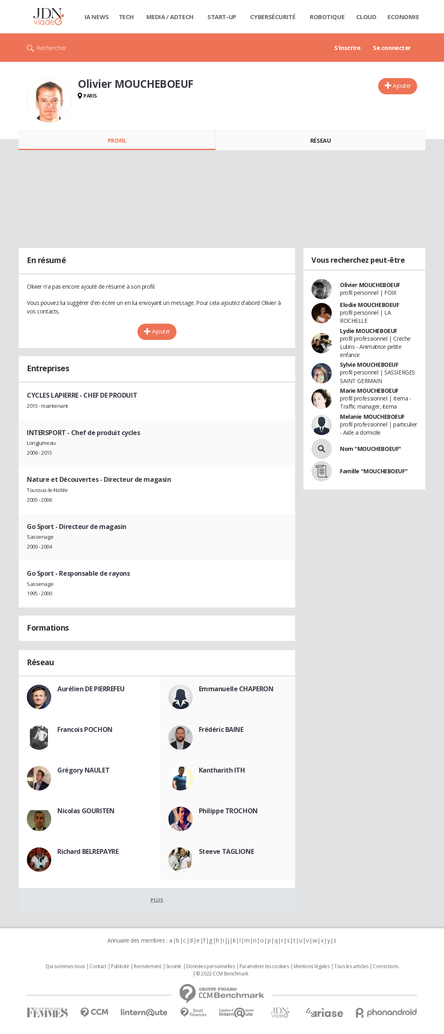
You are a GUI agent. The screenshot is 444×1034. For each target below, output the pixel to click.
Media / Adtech (170, 17)
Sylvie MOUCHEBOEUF (369, 364)
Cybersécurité (273, 17)
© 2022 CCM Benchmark (222, 974)
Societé (173, 966)
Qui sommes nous (65, 966)
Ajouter (402, 85)
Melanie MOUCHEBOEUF (372, 416)
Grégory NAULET (83, 770)
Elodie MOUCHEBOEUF (369, 305)
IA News (97, 17)
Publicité (120, 966)
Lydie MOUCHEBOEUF (368, 331)
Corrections (385, 966)
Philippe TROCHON (228, 810)
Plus (156, 899)
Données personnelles (210, 966)
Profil (117, 140)
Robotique (327, 17)
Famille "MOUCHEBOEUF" (373, 471)
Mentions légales (311, 966)
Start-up (221, 17)
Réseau (320, 140)
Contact (97, 966)
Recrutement (147, 966)
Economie (403, 17)
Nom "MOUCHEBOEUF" (370, 449)
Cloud (366, 17)
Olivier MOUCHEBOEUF (370, 285)
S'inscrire (347, 48)
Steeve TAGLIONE (226, 851)
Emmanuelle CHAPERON (236, 688)
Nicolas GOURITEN (85, 810)
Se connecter (392, 48)
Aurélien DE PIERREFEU (90, 688)
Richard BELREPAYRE (87, 851)
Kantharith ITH (222, 770)
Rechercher (51, 48)
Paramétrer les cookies (264, 966)
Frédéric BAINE (221, 729)
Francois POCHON (85, 729)
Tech (126, 17)
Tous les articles (351, 966)
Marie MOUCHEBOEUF (369, 390)
